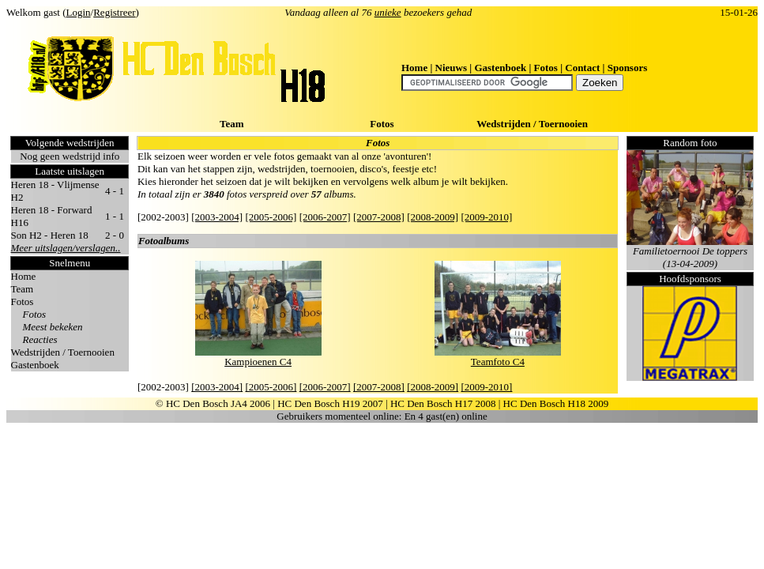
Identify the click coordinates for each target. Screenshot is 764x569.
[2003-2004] (217, 217)
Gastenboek (500, 67)
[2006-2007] (325, 217)
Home (414, 67)
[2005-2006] (270, 217)
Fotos (546, 67)
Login (78, 12)
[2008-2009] (432, 217)
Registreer (114, 12)
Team (232, 124)
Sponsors (628, 67)
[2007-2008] (379, 217)
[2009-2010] (486, 217)
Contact (582, 67)
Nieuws (451, 67)
